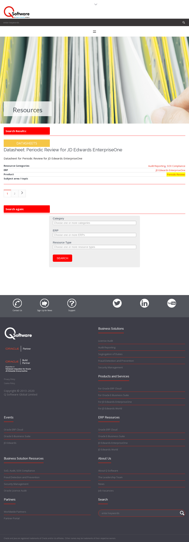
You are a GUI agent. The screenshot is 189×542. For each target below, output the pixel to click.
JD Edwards (10, 443)
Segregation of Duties (110, 354)
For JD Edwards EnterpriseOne (115, 401)
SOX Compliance (176, 166)
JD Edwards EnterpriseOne (170, 170)
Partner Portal (12, 518)
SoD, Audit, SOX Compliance (19, 470)
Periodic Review (176, 174)
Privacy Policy (9, 379)
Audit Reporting (156, 166)
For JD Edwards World (110, 408)
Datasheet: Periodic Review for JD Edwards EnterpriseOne (63, 149)
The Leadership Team (110, 477)
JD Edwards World (108, 449)
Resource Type (62, 242)
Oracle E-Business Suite (17, 436)
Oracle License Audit (15, 490)
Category (58, 218)
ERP (56, 230)
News (101, 484)
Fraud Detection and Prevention (116, 360)
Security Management (110, 367)
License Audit (105, 340)
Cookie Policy (9, 383)
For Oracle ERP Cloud (109, 388)
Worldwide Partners (15, 511)
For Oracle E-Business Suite (113, 395)
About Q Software (108, 470)
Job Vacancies (106, 490)
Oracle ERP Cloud (13, 429)
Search (62, 258)
